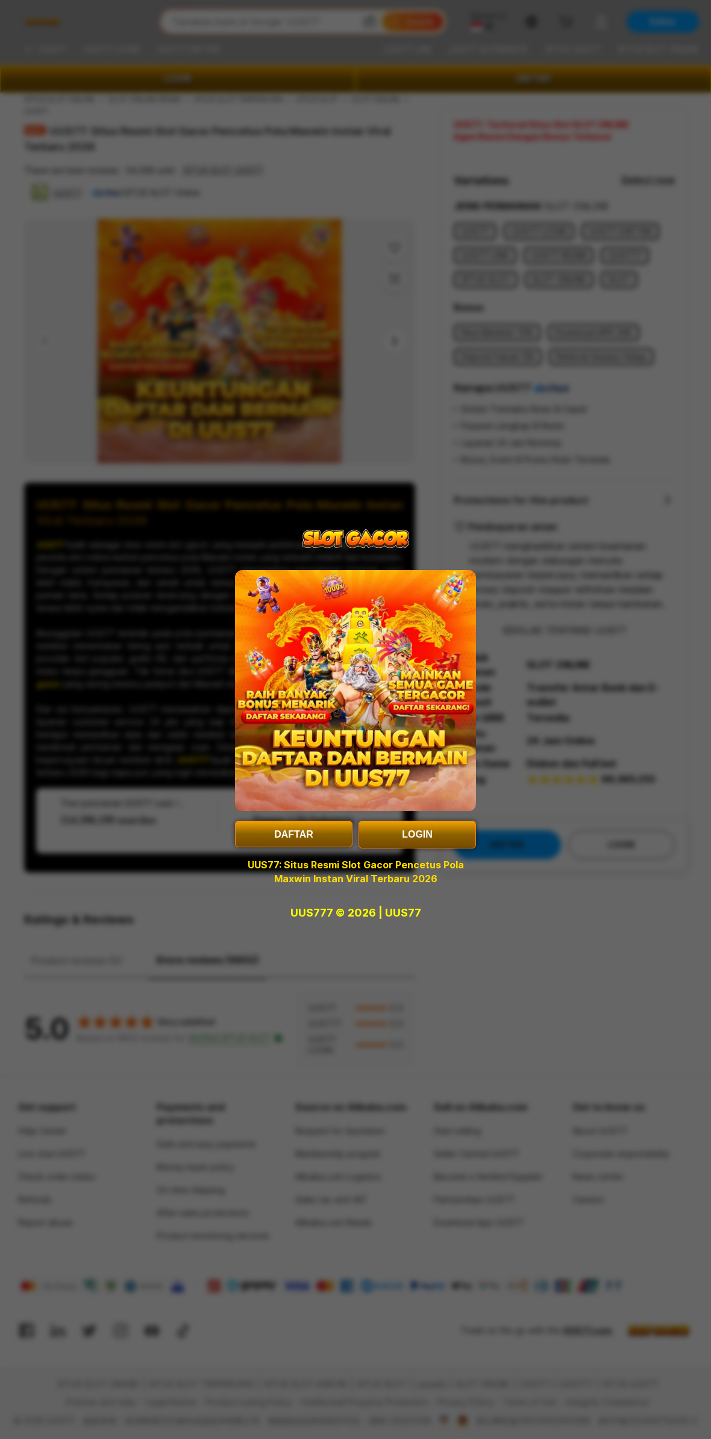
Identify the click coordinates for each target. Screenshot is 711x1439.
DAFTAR (293, 834)
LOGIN (417, 834)
